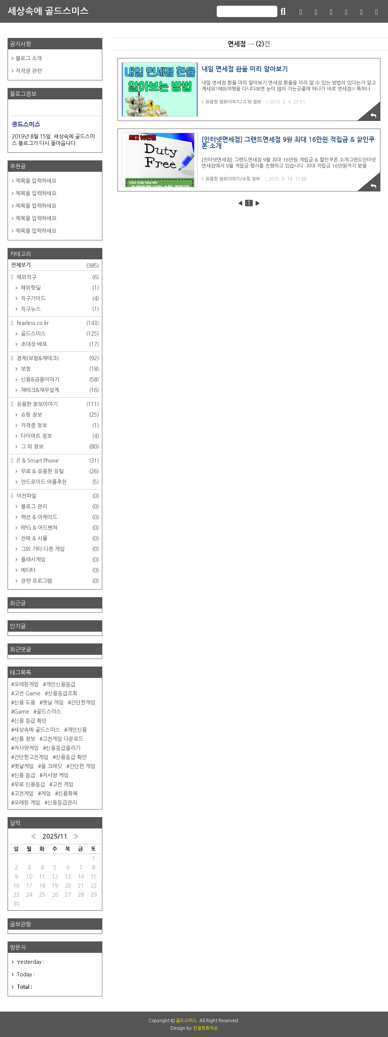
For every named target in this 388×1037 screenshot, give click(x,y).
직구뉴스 (59, 309)
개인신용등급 (60, 684)
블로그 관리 (59, 506)
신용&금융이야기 (59, 379)
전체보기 (55, 265)
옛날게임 (24, 766)
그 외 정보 (59, 446)
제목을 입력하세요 (36, 181)
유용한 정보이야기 (57, 404)
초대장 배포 (59, 344)
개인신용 (77, 730)
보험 (59, 369)
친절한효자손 (205, 1028)
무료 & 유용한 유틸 (59, 471)
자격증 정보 (59, 425)
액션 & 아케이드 (59, 517)
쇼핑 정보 (59, 414)
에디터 (59, 570)
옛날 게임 (53, 702)
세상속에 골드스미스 (48, 11)
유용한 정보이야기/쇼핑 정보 (231, 179)
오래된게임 (26, 684)
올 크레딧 (51, 766)
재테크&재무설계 (59, 390)
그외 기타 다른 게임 (59, 549)
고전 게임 (63, 784)
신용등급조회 (62, 693)
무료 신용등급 (29, 784)
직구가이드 (59, 298)
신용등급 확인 (71, 757)
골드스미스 (59, 333)
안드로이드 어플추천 (59, 481)
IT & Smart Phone (57, 460)
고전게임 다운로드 (62, 739)
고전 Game (27, 693)
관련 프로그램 (59, 580)
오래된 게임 (27, 802)
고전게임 (24, 793)
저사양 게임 (55, 775)
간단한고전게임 (31, 757)
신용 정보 (24, 739)
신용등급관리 (62, 802)
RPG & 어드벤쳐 (59, 527)
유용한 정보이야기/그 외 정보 (231, 102)
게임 (46, 793)
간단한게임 (83, 702)
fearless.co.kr (57, 323)
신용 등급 (24, 775)
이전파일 (57, 496)
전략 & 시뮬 (59, 538)
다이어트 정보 (59, 436)
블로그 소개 (29, 58)
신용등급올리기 (63, 748)
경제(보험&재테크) (57, 358)
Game (21, 711)
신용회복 (68, 793)
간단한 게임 (82, 766)
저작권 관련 (29, 71)
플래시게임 (59, 559)
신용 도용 (24, 702)
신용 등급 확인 (30, 720)
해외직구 (57, 277)
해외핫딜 (59, 287)
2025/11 (54, 836)
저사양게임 (26, 748)
